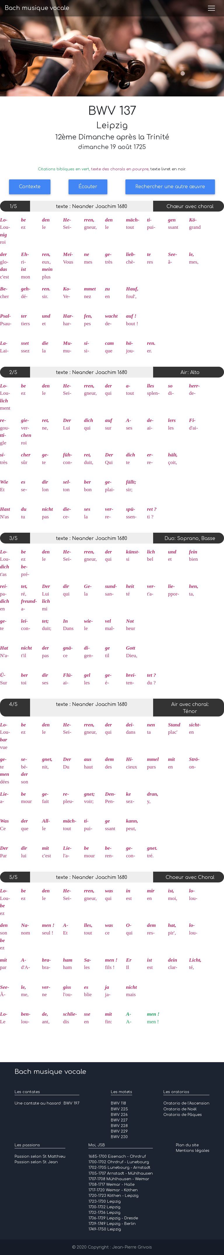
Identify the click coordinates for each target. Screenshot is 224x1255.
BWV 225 (119, 1109)
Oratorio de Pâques (182, 1115)
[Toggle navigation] (211, 9)
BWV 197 (71, 1103)
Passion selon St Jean (36, 1162)
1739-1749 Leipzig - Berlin (112, 1224)
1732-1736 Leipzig (104, 1213)
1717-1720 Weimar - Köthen (113, 1190)
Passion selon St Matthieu (40, 1156)
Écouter (87, 186)
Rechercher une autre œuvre (170, 186)
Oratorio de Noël (180, 1109)
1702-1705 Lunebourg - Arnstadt (119, 1168)
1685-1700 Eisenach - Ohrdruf (117, 1156)
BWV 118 (118, 1103)
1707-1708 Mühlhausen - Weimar (118, 1179)
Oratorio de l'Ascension (186, 1103)
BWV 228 (119, 1126)
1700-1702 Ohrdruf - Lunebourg (118, 1162)
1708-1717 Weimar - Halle (111, 1185)
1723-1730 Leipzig (104, 1201)
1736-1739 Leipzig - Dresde (113, 1218)
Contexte (30, 186)
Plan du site (187, 1145)
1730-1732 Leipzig (104, 1207)
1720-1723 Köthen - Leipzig (113, 1196)
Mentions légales (192, 1151)
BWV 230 (119, 1137)
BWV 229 (119, 1131)
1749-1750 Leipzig (104, 1229)
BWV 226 (119, 1115)
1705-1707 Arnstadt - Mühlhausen (120, 1173)
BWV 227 (119, 1120)
